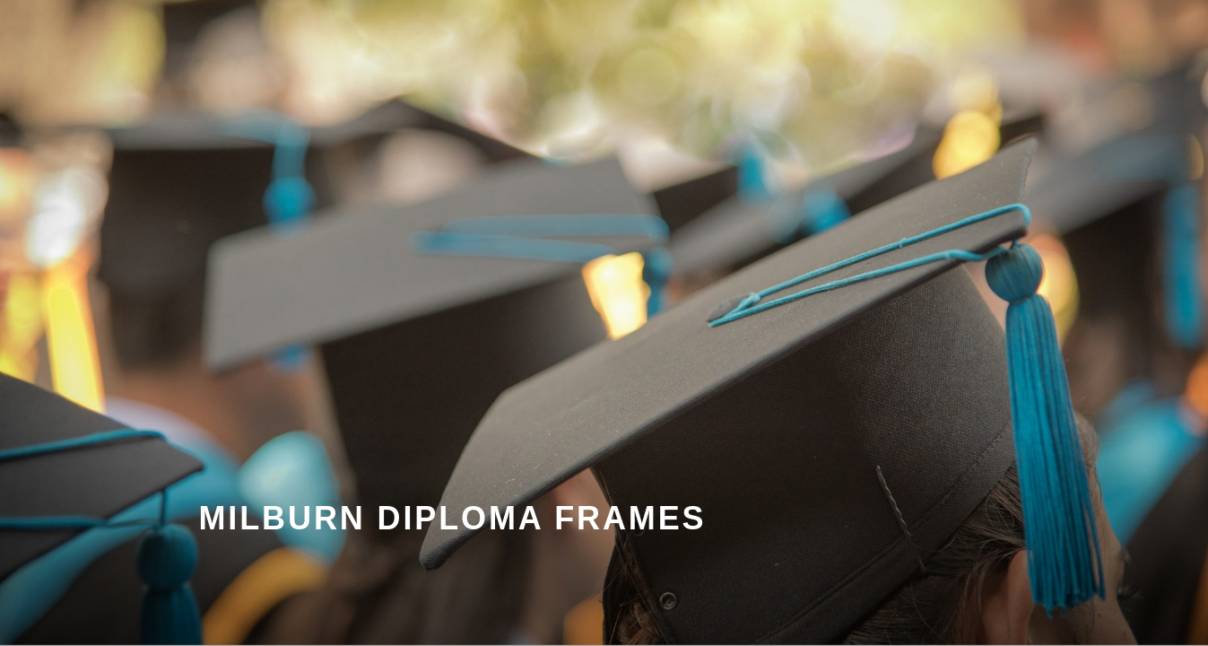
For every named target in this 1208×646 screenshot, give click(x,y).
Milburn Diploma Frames (453, 518)
